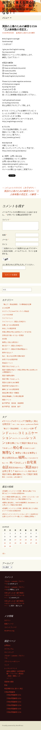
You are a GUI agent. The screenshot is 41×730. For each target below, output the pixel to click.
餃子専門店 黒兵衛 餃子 (11, 407)
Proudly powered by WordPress (12, 725)
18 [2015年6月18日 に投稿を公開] (20, 540)
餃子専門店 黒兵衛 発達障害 (13, 403)
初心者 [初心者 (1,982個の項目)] (18, 447)
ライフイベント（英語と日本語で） (14, 322)
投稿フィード (9, 624)
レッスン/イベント (10, 668)
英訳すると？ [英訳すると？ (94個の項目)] (20, 468)
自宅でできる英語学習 (9, 359)
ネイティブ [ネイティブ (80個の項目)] (16, 438)
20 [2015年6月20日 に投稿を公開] (31, 540)
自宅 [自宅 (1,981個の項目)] (30, 462)
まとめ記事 (6, 308)
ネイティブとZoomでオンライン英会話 (15, 311)
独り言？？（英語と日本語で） (13, 346)
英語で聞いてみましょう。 (11, 379)
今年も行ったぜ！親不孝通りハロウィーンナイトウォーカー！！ (14, 595)
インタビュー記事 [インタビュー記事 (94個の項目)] (27, 428)
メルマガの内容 (7, 315)
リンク (6, 665)
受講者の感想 (9, 682)
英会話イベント (7, 363)
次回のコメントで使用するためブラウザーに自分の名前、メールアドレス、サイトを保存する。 (19, 251)
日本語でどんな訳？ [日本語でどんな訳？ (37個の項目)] (30, 448)
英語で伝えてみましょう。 (11, 366)
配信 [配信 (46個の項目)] (3, 477)
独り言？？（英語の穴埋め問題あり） (15, 349)
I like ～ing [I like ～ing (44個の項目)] (19, 424)
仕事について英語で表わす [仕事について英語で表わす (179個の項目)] (22, 443)
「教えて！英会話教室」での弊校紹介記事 (16, 304)
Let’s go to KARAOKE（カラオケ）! (19, 187)
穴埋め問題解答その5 (14, 709)
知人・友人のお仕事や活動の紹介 (13, 356)
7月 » (3, 554)
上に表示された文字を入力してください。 (18, 264)
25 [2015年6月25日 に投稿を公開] (20, 543)
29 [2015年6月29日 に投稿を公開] (5, 546)
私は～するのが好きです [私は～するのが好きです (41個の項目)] (31, 458)
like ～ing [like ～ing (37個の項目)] (25, 424)
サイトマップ (9, 652)
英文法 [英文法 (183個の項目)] (12, 467)
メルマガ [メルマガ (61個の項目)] (23, 438)
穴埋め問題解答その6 (14, 712)
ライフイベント (7, 318)
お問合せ (7, 645)
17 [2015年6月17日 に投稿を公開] (15, 540)
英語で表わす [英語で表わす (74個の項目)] (32, 471)
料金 (5, 685)
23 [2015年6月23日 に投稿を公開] (10, 543)
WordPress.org (9, 631)
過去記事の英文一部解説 (10, 393)
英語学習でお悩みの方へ (10, 386)
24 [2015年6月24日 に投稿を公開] (15, 543)
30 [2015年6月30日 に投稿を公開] (10, 546)
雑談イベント (6, 400)
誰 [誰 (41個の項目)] (11, 474)
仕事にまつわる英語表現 (10, 325)
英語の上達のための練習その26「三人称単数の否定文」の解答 (21, 193)
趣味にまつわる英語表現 (10, 389)
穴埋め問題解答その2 (14, 698)
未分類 (4, 339)
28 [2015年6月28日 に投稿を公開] (36, 543)
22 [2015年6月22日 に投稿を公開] (5, 543)
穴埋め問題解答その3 (14, 702)
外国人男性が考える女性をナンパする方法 (16, 332)
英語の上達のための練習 (26, 33)
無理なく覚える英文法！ (10, 342)
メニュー (5, 18)
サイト (4, 244)
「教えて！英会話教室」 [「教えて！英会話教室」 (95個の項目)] (11, 428)
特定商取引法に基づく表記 (13, 689)
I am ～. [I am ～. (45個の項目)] (14, 424)
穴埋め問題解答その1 (14, 695)
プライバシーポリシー (12, 661)
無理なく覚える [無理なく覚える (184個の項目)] (22, 453)
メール (5, 239)
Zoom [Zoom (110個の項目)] (36, 424)
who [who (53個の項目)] (32, 424)
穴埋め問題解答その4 (14, 705)
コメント (6, 219)
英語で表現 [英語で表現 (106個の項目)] (6, 474)
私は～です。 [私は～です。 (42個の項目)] (5, 463)
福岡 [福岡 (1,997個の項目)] (21, 457)
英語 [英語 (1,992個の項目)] (28, 467)
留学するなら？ (7, 353)
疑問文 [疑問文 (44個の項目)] (16, 458)
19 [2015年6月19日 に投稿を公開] (25, 540)
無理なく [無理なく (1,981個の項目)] (8, 452)
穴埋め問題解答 (9, 692)
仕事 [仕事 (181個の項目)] (8, 443)
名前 (4, 235)
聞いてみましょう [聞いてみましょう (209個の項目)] (18, 462)
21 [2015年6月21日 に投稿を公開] (36, 540)
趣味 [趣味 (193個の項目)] (15, 474)
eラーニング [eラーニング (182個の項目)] (7, 421)
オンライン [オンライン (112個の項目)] (13, 433)
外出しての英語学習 (9, 328)
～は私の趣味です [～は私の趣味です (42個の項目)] (17, 477)
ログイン (7, 620)
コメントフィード (10, 627)
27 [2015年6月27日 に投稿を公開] (31, 543)
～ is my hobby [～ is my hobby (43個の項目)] (8, 477)
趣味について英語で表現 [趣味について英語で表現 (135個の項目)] (27, 474)
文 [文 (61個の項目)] (23, 448)
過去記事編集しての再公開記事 (13, 396)
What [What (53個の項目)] (29, 424)
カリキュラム (9, 649)
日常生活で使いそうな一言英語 (13, 335)
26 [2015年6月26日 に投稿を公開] (25, 543)
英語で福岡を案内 (8, 376)
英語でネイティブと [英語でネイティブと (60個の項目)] (21, 471)
